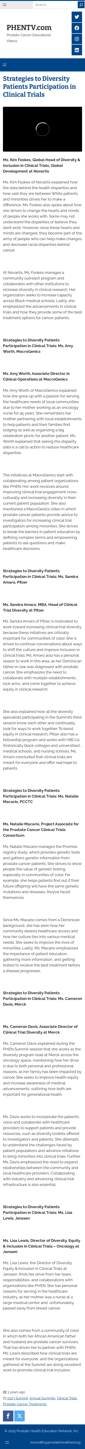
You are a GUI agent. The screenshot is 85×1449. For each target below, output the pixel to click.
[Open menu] (4, 4)
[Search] (81, 4)
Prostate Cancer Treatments (25, 1404)
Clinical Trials (67, 1398)
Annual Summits (42, 1398)
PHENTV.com (29, 27)
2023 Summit (17, 1398)
